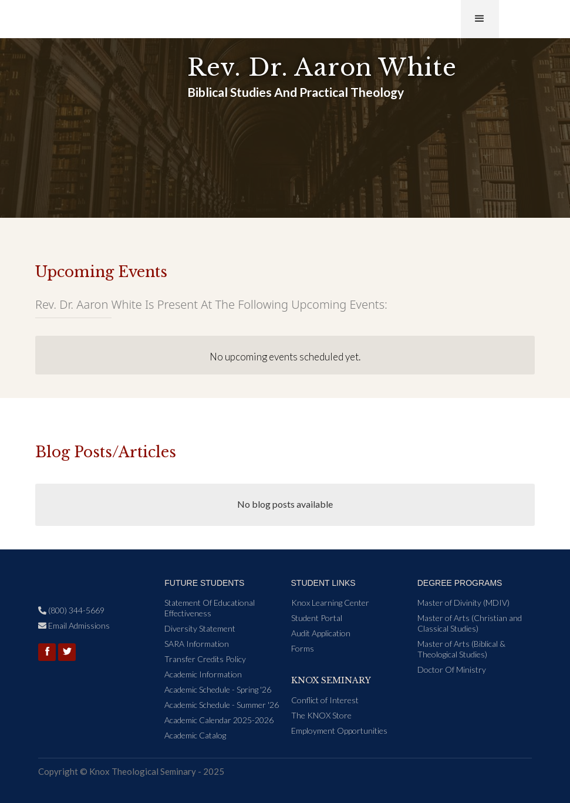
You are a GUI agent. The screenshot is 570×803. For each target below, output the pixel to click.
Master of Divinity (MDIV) (463, 603)
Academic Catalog (195, 735)
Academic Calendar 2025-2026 (219, 720)
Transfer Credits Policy (205, 659)
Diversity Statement (199, 628)
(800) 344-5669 (71, 610)
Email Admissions (74, 625)
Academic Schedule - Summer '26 (221, 705)
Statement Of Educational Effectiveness (209, 608)
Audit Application (320, 633)
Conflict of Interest (325, 700)
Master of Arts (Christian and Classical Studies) (469, 623)
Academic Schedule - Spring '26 (217, 689)
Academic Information (203, 674)
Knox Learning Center (330, 603)
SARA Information (196, 644)
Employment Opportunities (339, 730)
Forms (302, 648)
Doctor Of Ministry (451, 669)
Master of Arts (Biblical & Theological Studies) (461, 649)
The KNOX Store (321, 715)
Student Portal (316, 618)
